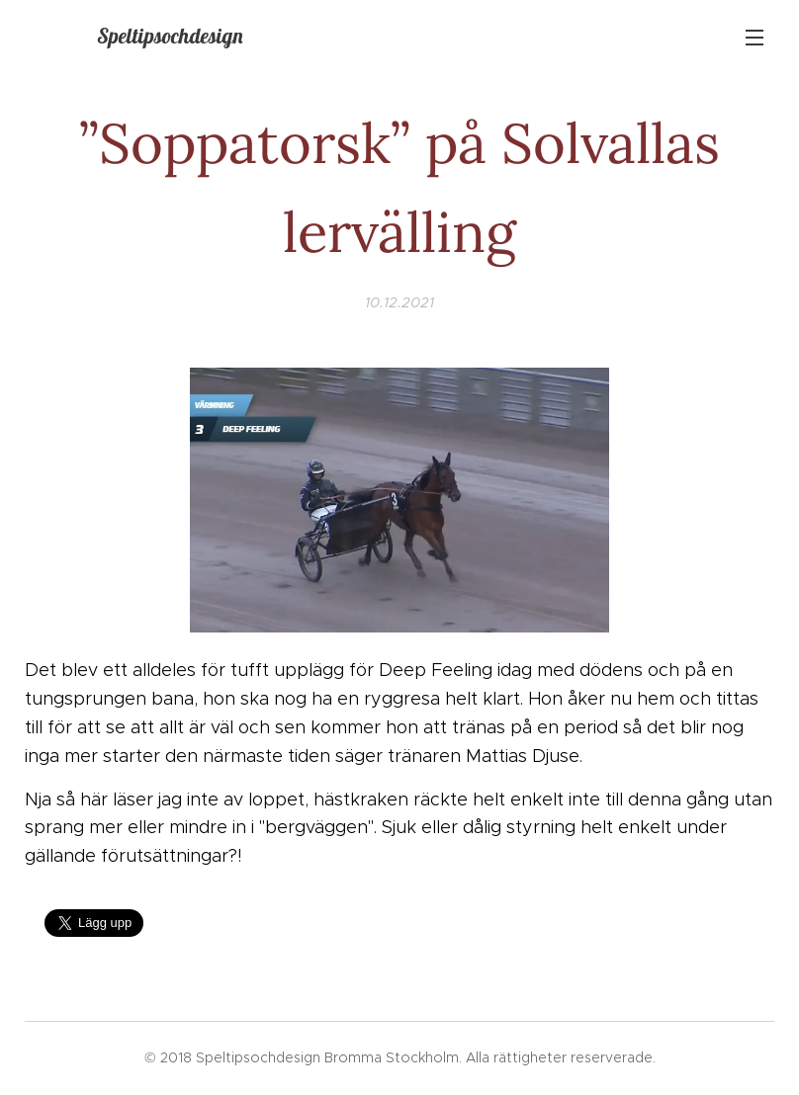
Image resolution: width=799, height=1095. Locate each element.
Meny (754, 38)
